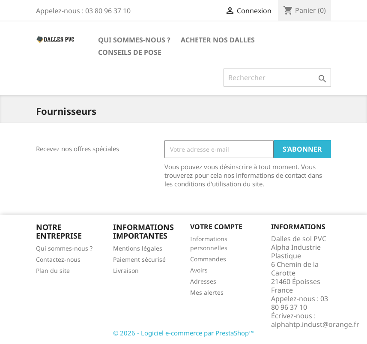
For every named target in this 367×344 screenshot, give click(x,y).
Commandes (208, 259)
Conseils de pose (129, 52)
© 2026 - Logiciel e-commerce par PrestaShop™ (183, 333)
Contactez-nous (58, 259)
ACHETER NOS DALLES (218, 40)
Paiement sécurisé (139, 259)
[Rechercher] (277, 78)
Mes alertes (207, 292)
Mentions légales (137, 248)
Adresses (203, 281)
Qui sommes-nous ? (134, 40)
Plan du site (53, 270)
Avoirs (199, 270)
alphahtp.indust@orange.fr (315, 324)
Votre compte (216, 226)
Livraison (126, 270)
